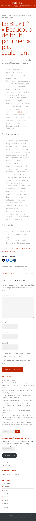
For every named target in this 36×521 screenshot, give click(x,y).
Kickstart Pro (17, 516)
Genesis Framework (27, 516)
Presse (6, 504)
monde (19, 267)
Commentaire (8, 295)
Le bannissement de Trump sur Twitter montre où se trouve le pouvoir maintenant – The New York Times (17, 405)
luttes (6, 490)
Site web (5, 343)
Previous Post (9, 273)
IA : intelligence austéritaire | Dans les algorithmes (17, 383)
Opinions (7, 497)
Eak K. (10, 474)
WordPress (14, 517)
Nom (4, 322)
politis (24, 267)
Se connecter (21, 517)
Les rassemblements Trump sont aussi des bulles (17, 400)
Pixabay (16, 474)
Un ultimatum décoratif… (9, 380)
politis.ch (18, 2)
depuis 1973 (21, 112)
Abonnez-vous (9, 455)
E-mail (5, 332)
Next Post (29, 273)
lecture (6, 487)
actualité (13, 267)
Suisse (6, 507)
